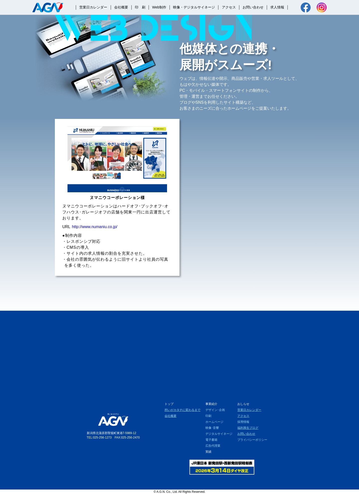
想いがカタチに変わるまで (182, 410)
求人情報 (277, 7)
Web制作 (159, 7)
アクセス (229, 7)
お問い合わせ (253, 7)
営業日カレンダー (93, 7)
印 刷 (140, 7)
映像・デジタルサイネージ (194, 7)
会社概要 (121, 7)
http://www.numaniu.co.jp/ (94, 227)
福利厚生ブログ (247, 428)
